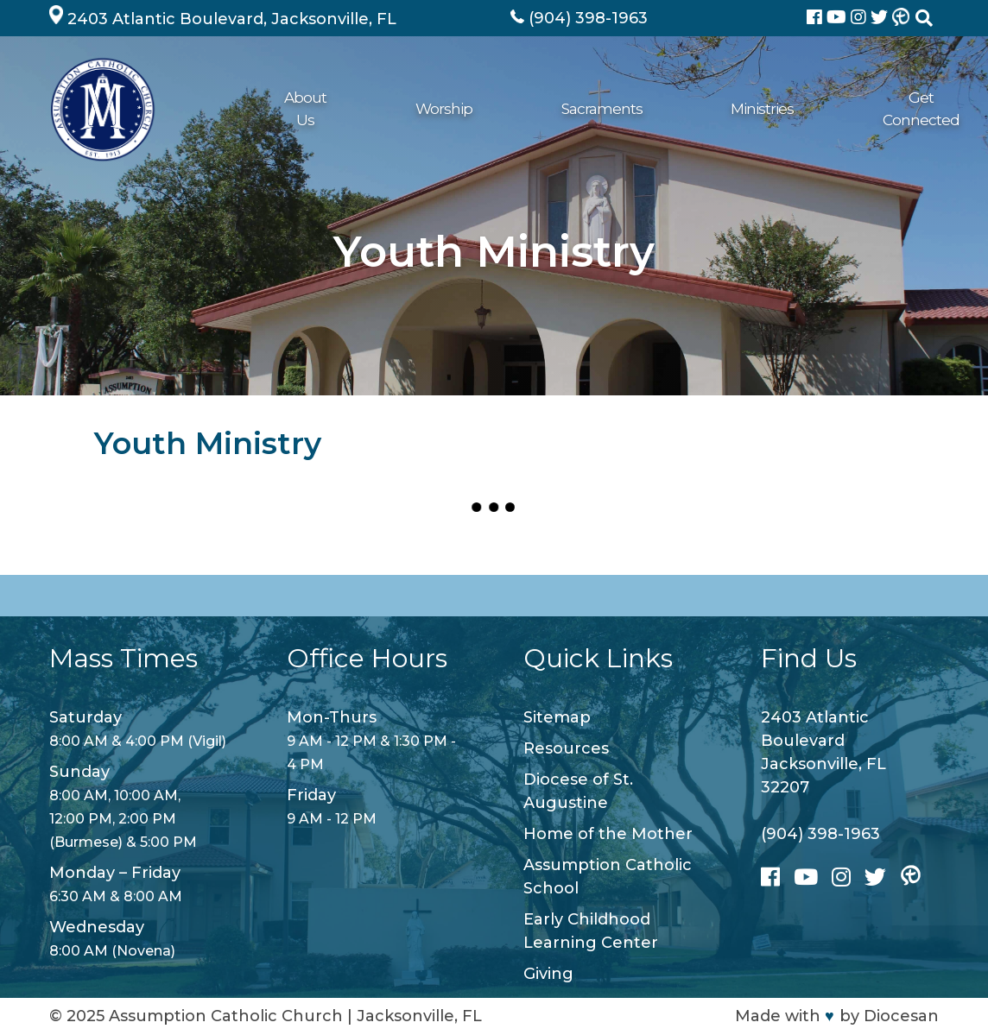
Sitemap (557, 717)
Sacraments (425, 108)
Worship (333, 108)
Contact (901, 108)
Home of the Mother (608, 833)
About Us (250, 108)
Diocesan (901, 1016)
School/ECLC (809, 108)
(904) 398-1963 (820, 833)
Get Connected (626, 108)
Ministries (519, 108)
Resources (566, 748)
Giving (722, 108)
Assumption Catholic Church (226, 1016)
